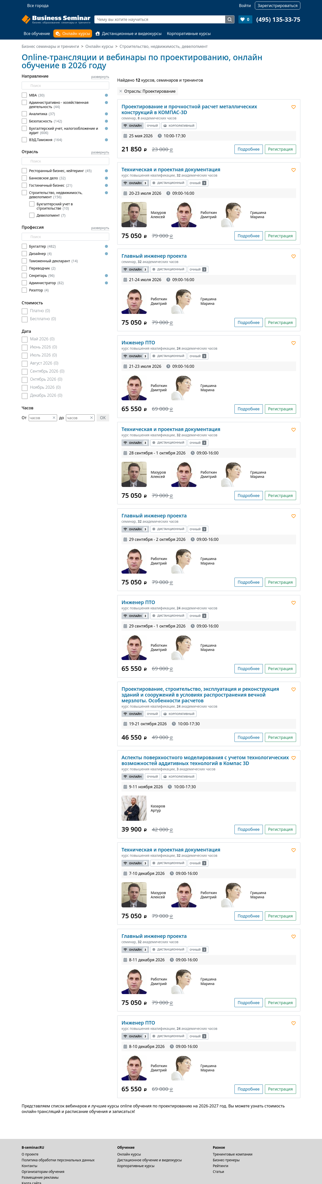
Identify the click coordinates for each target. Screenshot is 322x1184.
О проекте (30, 1154)
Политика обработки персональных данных (58, 1160)
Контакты (29, 1165)
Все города (38, 5)
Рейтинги (220, 1165)
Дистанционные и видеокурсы (128, 33)
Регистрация (280, 149)
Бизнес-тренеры (226, 1160)
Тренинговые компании (232, 1154)
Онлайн (133, 125)
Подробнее (249, 149)
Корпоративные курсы (189, 33)
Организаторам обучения (43, 1171)
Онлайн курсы (72, 33)
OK (103, 417)
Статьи (218, 1171)
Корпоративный (178, 125)
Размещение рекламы (40, 1177)
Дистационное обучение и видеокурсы (149, 1160)
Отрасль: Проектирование (150, 91)
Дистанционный (168, 183)
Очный (152, 125)
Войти (245, 5)
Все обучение (37, 33)
